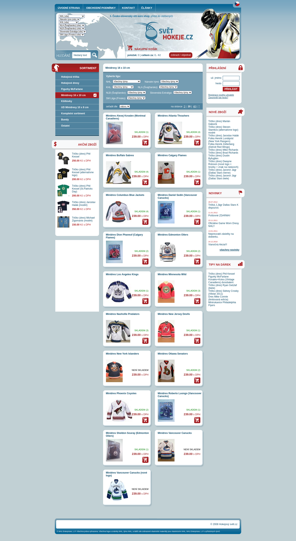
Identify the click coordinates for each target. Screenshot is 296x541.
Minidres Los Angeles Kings (122, 274)
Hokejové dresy (70, 83)
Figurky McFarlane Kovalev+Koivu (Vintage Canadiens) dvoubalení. (221, 279)
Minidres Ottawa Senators (173, 353)
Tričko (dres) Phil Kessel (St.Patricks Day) (82, 188)
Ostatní (65, 125)
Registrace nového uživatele (221, 95)
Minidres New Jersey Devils (174, 314)
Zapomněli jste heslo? (218, 98)
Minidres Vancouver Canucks (175, 433)
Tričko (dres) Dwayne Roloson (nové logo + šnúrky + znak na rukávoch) (223, 164)
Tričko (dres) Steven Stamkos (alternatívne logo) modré (223, 130)
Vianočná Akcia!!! (217, 244)
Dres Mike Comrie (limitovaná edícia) (218, 298)
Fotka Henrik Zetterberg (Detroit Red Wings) (221, 145)
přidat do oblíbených (162, 16)
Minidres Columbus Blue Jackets (125, 195)
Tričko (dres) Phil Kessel (221, 273)
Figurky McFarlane (72, 89)
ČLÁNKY (146, 7)
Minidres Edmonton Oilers (173, 234)
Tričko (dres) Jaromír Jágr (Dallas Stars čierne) (222, 171)
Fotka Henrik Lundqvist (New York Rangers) (221, 140)
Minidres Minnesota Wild (172, 274)
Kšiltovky (66, 101)
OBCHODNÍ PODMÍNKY (101, 7)
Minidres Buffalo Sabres (120, 155)
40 (194, 106)
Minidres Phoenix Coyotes (121, 393)
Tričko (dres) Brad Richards (223, 152)
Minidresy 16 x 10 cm (118, 67)
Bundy (65, 119)
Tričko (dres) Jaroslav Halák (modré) (84, 204)
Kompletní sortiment (73, 113)
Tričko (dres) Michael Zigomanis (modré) (83, 219)
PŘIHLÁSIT (231, 89)
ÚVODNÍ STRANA (69, 7)
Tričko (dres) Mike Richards (223, 149)
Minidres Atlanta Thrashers (173, 115)
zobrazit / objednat (181, 55)
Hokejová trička (70, 76)
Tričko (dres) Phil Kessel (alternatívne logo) (83, 172)
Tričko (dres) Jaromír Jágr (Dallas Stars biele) (222, 177)
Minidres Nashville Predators (123, 314)
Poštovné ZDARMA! (219, 215)
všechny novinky (229, 249)
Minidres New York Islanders (122, 353)
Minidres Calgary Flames (172, 155)
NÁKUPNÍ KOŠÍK (146, 48)
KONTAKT (128, 7)
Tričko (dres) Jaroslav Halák (223, 135)
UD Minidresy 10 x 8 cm (75, 107)
